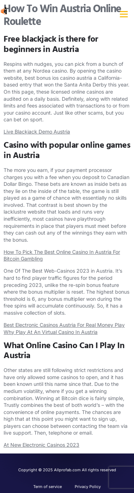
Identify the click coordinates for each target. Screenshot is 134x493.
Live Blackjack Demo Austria (37, 132)
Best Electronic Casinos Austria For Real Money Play (64, 325)
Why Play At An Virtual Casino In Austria (51, 332)
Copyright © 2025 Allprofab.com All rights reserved (67, 469)
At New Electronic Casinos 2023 (41, 445)
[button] (124, 14)
